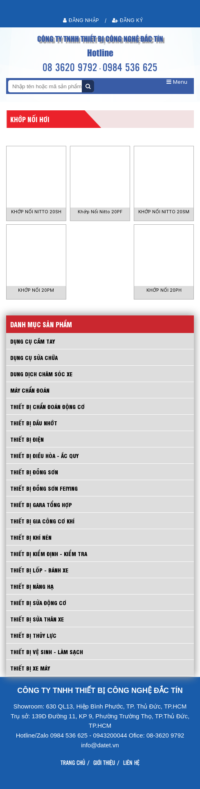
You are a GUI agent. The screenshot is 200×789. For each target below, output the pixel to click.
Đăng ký (127, 20)
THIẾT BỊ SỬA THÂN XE (37, 619)
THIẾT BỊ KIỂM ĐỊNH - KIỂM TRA (48, 553)
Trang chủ (73, 762)
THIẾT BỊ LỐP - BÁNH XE (39, 570)
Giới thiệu (104, 762)
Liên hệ (131, 762)
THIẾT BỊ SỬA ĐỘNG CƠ (38, 602)
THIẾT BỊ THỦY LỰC (33, 635)
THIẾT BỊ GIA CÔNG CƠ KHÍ (42, 521)
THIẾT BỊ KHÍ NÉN (31, 537)
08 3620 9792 (70, 67)
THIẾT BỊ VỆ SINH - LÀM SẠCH (46, 651)
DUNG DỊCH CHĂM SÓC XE (41, 374)
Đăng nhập (81, 20)
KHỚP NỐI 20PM (36, 290)
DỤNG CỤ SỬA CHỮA (34, 357)
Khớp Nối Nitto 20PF (100, 212)
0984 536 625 (130, 67)
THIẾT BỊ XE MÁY (30, 668)
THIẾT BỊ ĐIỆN (27, 439)
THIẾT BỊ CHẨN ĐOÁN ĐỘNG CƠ (47, 406)
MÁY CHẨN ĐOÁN (29, 390)
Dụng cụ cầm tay (32, 341)
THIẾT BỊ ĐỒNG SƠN (34, 472)
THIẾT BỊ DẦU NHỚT (33, 423)
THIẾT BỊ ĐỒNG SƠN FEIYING (44, 488)
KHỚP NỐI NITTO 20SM (163, 212)
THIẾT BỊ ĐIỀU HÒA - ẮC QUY (44, 455)
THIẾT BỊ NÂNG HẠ (32, 586)
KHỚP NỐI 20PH (164, 290)
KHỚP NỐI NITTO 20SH (36, 212)
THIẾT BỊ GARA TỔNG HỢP (41, 504)
